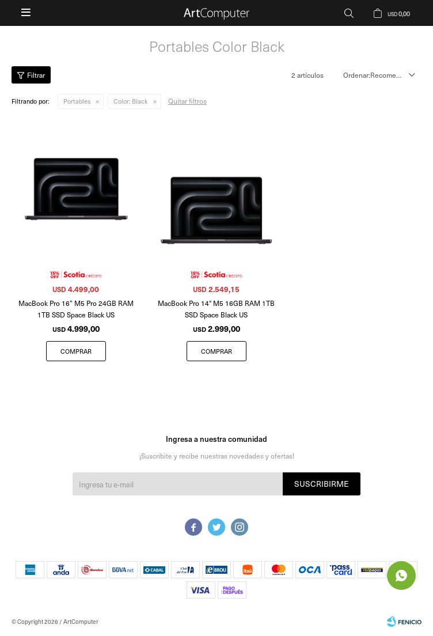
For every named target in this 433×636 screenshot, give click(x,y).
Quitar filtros (187, 101)
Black (130, 101)
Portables (76, 101)
